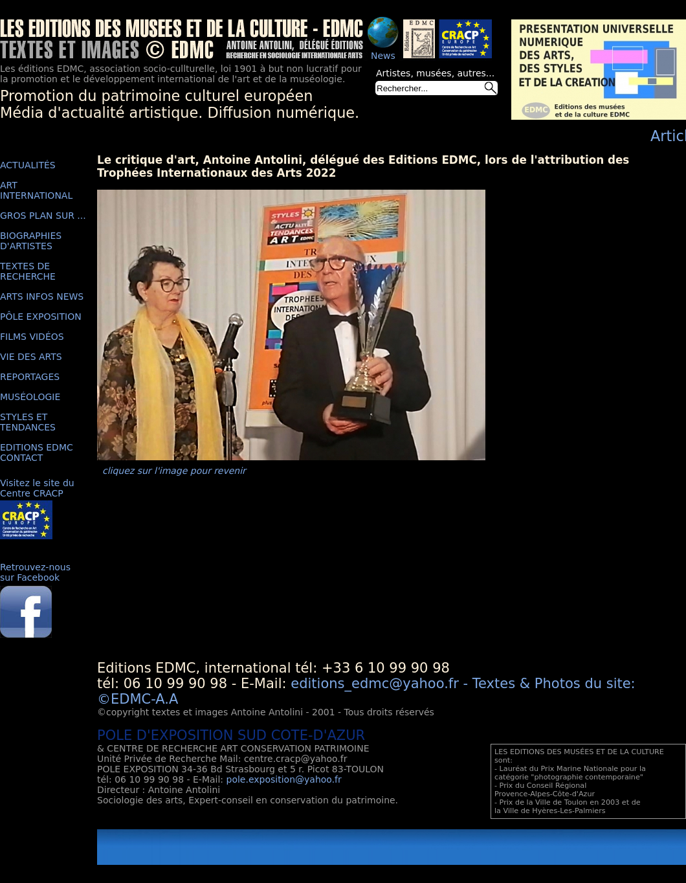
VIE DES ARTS (31, 357)
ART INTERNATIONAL (36, 190)
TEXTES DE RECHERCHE (28, 271)
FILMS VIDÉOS (32, 336)
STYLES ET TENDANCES (28, 422)
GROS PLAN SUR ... (43, 215)
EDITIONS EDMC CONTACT (36, 452)
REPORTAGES (30, 377)
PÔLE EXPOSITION (41, 316)
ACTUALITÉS (28, 165)
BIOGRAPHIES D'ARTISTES (30, 240)
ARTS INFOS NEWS (41, 296)
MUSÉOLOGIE (30, 397)
